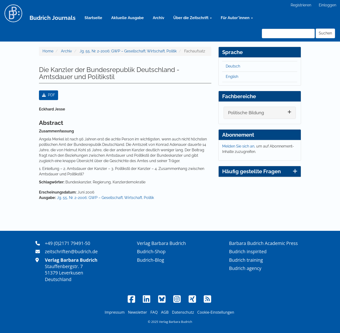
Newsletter (137, 312)
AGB (165, 312)
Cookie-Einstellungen (215, 312)
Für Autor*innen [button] (237, 18)
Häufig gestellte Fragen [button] (259, 171)
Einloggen (327, 5)
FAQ (154, 312)
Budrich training (246, 260)
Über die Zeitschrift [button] (192, 18)
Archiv (158, 18)
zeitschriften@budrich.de (71, 251)
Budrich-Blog (150, 260)
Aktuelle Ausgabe (127, 18)
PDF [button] (48, 95)
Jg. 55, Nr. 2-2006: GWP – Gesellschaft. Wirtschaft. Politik (128, 51)
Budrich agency (245, 268)
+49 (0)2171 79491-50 (67, 243)
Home (47, 51)
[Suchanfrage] (288, 33)
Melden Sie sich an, (239, 146)
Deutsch (233, 66)
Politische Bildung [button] (246, 112)
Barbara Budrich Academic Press (263, 243)
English (232, 76)
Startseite (93, 18)
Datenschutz (183, 312)
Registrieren (301, 5)
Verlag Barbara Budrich (161, 243)
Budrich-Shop (151, 251)
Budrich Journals (53, 17)
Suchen (325, 33)
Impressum (114, 312)
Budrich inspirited (248, 251)
